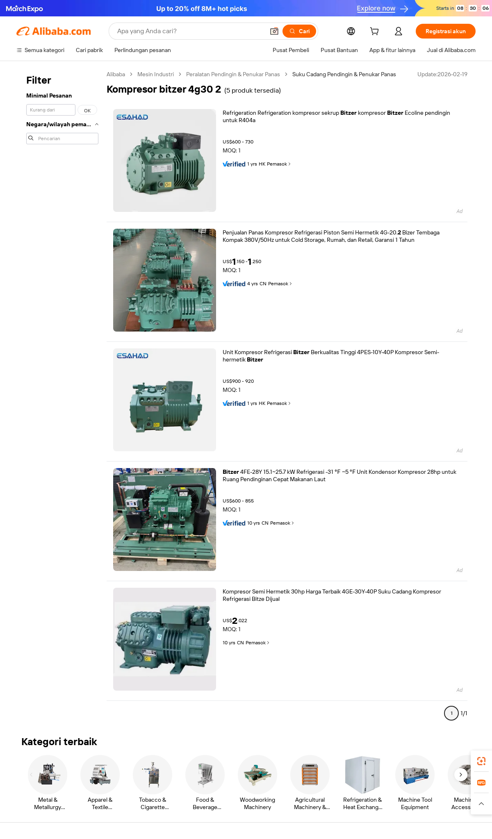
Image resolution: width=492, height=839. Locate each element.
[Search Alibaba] (190, 31)
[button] (274, 31)
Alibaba (116, 74)
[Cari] (299, 31)
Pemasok (279, 164)
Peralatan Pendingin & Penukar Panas (233, 74)
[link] (481, 761)
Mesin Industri (155, 74)
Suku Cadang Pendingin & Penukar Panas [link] (344, 74)
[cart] (376, 32)
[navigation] (62, 397)
